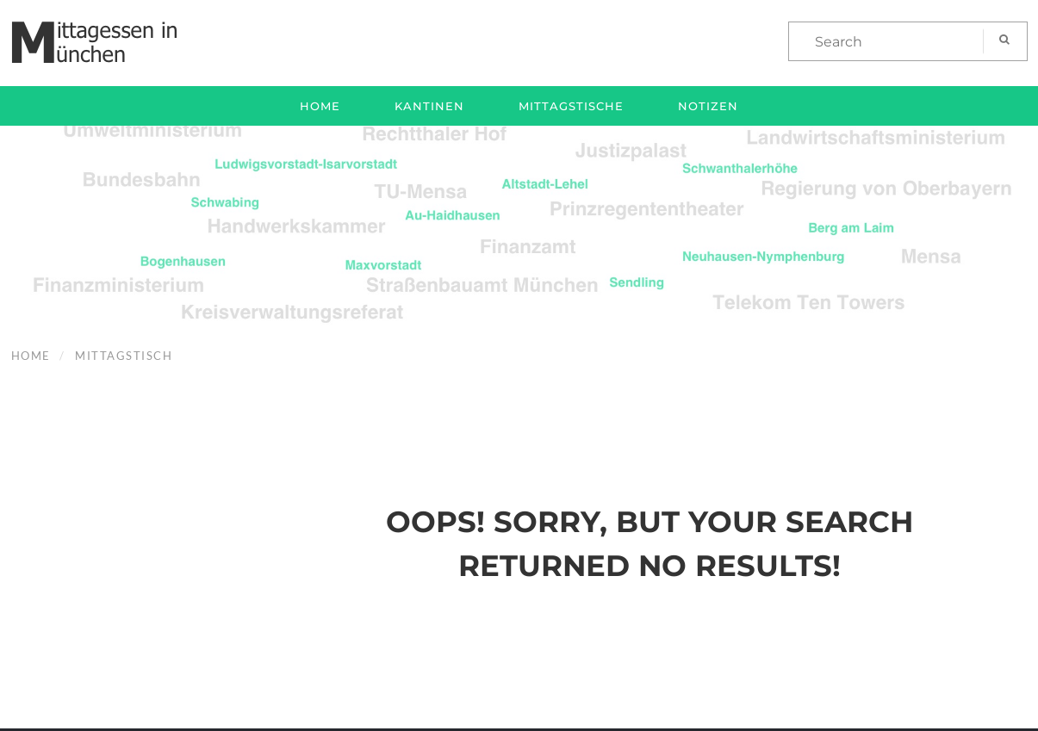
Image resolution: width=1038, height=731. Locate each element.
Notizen (708, 106)
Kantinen (429, 106)
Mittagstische (571, 106)
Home (320, 106)
